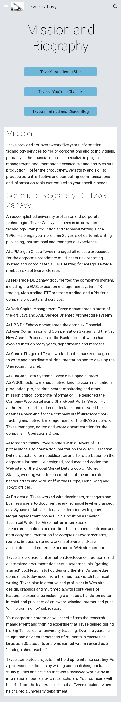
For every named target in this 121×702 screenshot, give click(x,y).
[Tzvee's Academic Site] (60, 71)
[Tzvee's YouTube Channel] (60, 91)
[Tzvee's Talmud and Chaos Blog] (60, 111)
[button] (5, 6)
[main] (60, 38)
